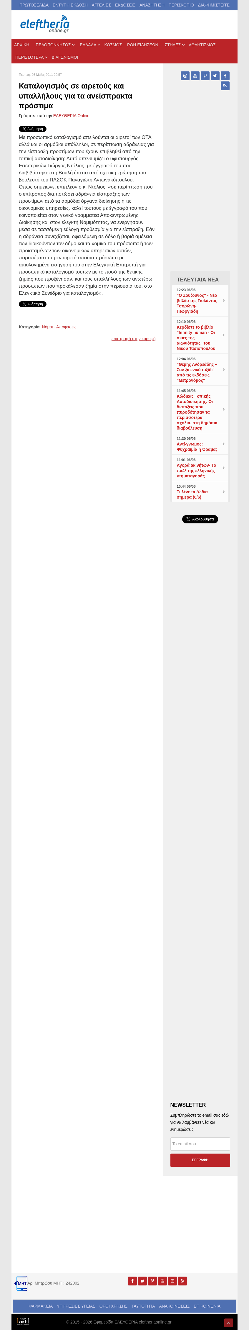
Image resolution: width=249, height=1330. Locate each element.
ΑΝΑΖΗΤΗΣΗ (152, 5)
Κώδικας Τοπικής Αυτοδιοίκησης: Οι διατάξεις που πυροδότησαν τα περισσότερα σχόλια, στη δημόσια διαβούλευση (197, 412)
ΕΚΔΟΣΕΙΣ (125, 5)
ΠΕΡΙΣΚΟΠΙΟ (181, 5)
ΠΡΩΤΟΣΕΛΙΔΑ (34, 5)
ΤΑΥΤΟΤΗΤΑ (143, 1306)
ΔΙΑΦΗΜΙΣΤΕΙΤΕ (214, 5)
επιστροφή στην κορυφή (134, 338)
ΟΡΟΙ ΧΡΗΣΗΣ (113, 1306)
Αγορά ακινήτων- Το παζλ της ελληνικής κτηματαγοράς (196, 470)
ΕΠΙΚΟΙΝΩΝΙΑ (207, 1306)
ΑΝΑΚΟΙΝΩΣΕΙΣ (174, 1306)
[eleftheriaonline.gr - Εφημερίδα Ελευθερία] (45, 24)
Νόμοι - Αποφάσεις (59, 327)
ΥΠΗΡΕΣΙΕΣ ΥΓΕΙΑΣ (76, 1306)
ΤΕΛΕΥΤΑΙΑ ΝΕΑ (198, 280)
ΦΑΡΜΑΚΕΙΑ (41, 1306)
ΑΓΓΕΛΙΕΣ (101, 5)
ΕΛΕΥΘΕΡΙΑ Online (71, 115)
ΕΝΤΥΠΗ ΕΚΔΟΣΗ (70, 5)
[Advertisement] (200, 715)
